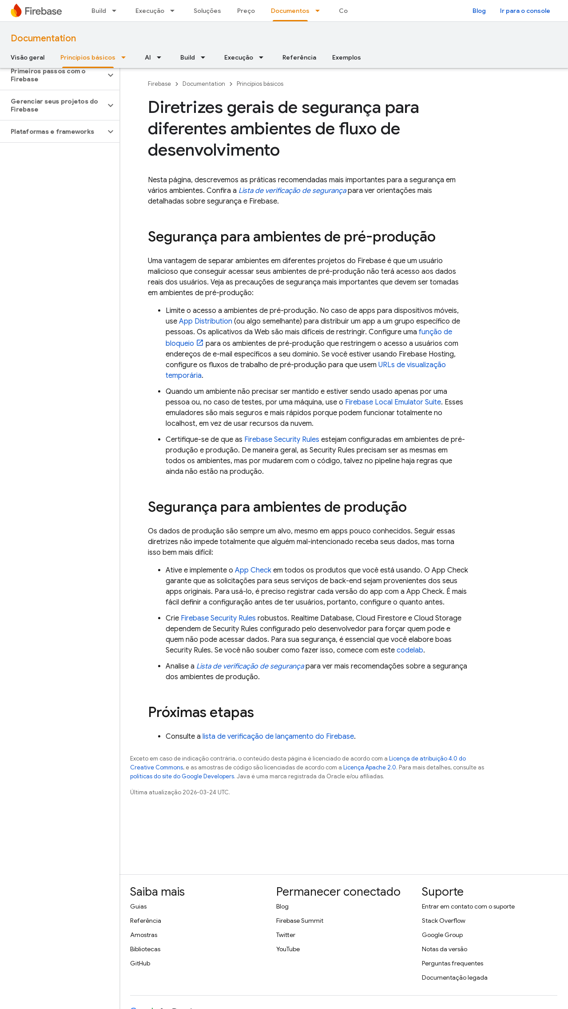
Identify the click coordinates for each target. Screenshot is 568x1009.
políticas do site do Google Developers (182, 776)
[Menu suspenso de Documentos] (320, 10)
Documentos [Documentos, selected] (290, 11)
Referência (299, 57)
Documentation (43, 38)
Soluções (207, 11)
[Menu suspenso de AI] (161, 57)
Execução (149, 11)
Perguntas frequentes (452, 963)
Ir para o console (525, 11)
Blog (479, 11)
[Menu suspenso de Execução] (175, 10)
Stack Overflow (443, 921)
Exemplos (346, 57)
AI (148, 57)
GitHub (140, 963)
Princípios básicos (260, 84)
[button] (52, 75)
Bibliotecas (145, 949)
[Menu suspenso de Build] (116, 10)
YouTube (288, 949)
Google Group (442, 935)
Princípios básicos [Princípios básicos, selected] (87, 57)
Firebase (159, 84)
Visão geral (27, 57)
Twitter (285, 935)
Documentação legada (455, 977)
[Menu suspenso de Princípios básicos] (126, 57)
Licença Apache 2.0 (369, 767)
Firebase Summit (299, 921)
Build (98, 11)
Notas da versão (444, 949)
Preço (246, 11)
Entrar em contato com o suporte (468, 906)
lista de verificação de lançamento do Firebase (278, 736)
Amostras (143, 935)
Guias (138, 906)
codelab (410, 650)
